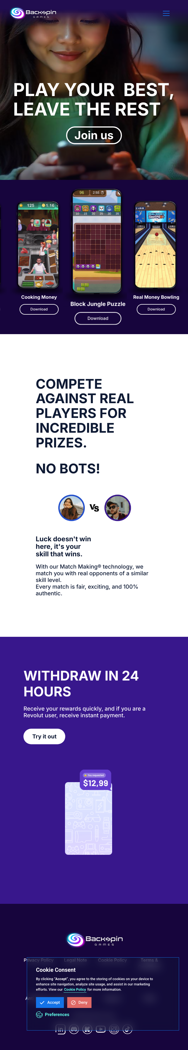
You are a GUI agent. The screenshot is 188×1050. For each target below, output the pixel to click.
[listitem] (83, 262)
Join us (94, 135)
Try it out (44, 736)
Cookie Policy (75, 990)
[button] (50, 1002)
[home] (33, 13)
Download (26, 309)
